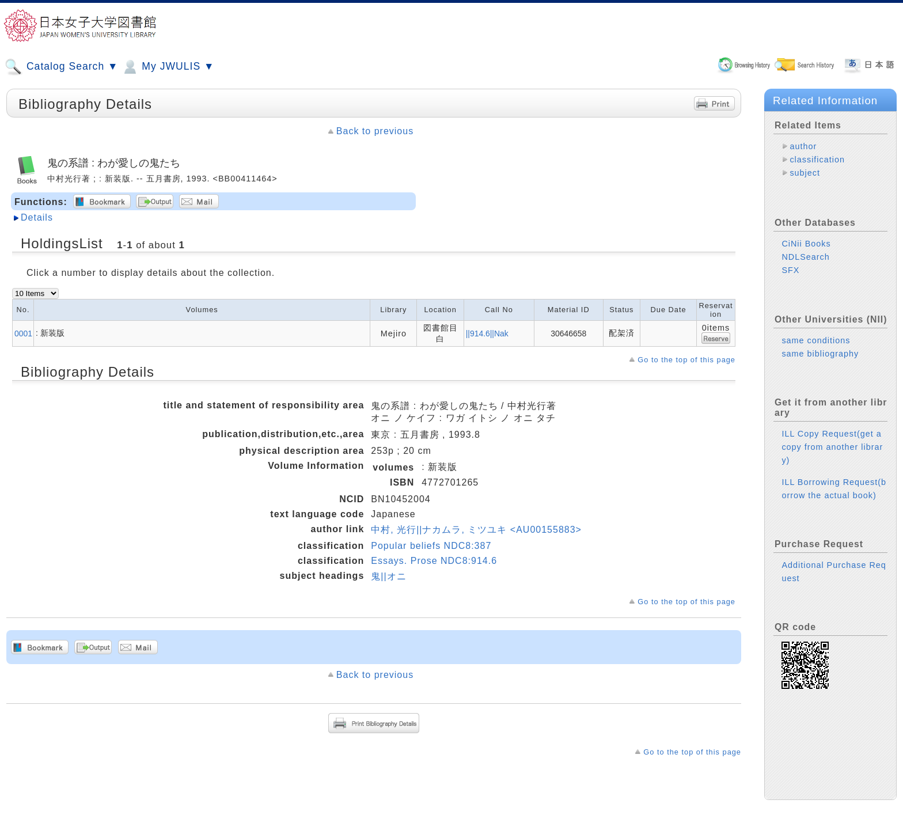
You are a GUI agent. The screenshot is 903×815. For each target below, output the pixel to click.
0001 (23, 333)
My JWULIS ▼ (167, 66)
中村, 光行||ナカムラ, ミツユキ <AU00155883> (476, 530)
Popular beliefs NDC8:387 (431, 546)
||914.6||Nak (487, 333)
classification (817, 159)
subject (805, 172)
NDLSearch (805, 247)
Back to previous (374, 131)
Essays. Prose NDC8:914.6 (434, 561)
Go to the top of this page (686, 359)
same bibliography (820, 344)
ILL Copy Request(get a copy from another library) (832, 438)
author (803, 146)
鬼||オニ (388, 576)
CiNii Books (805, 234)
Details (37, 217)
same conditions (815, 331)
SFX (790, 261)
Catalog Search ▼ (61, 66)
